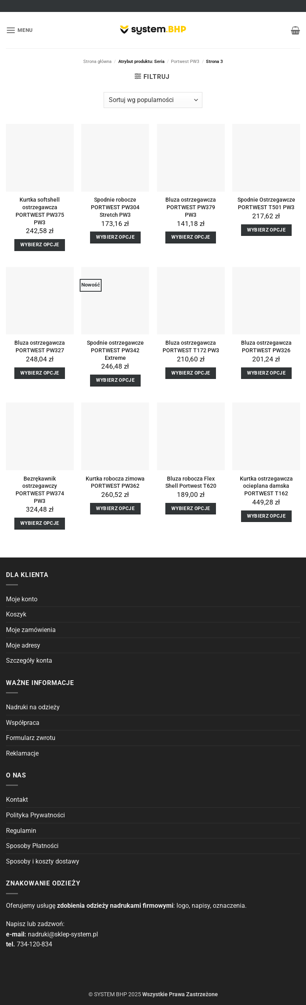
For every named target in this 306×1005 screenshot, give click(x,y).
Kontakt (17, 799)
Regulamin (21, 830)
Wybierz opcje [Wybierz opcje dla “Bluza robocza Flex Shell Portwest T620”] (190, 508)
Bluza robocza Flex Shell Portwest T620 (190, 482)
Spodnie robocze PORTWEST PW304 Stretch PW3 (115, 207)
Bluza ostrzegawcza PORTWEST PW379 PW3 (190, 207)
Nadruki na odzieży (33, 707)
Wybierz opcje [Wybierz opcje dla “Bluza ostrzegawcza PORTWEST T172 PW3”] (190, 373)
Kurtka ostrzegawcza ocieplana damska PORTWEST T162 (266, 486)
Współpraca (22, 722)
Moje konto (21, 599)
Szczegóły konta (29, 660)
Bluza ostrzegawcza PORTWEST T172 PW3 (191, 347)
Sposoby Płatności (32, 846)
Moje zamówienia (31, 630)
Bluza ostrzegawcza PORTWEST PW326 (266, 347)
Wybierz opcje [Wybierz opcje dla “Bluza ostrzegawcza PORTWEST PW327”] (39, 373)
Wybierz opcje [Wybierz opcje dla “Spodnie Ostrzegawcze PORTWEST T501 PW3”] (266, 230)
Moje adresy (23, 645)
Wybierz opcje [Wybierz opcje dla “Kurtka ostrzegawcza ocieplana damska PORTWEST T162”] (266, 516)
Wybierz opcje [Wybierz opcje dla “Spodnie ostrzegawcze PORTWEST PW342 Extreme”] (115, 380)
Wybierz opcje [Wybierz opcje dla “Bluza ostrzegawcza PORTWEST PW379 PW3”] (190, 237)
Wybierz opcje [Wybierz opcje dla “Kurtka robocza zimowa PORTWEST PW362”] (115, 508)
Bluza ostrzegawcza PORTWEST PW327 (39, 347)
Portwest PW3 (185, 61)
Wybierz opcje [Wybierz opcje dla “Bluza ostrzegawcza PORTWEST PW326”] (266, 373)
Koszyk (16, 614)
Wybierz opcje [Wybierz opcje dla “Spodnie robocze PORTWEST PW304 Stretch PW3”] (115, 237)
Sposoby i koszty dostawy (42, 861)
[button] (19, 30)
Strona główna (97, 61)
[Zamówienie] (153, 100)
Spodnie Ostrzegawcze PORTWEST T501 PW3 (266, 203)
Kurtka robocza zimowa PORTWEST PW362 (115, 482)
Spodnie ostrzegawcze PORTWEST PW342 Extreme (115, 350)
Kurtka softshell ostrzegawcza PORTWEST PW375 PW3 (40, 211)
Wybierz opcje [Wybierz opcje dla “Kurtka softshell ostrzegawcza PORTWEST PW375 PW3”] (39, 244)
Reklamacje (22, 753)
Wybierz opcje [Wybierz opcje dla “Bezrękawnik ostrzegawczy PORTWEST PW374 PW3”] (39, 523)
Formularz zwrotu (30, 738)
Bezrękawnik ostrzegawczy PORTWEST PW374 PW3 (40, 489)
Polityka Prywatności (35, 815)
